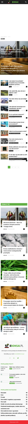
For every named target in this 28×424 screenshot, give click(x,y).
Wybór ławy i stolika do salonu (16, 367)
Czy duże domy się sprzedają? (18, 99)
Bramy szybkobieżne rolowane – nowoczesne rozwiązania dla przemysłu (13, 251)
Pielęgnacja (12, 383)
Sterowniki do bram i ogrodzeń (9, 411)
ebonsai (2, 56)
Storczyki (11, 150)
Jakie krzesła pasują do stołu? (18, 131)
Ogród (10, 94)
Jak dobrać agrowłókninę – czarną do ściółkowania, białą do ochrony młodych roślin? (13, 329)
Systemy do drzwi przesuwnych (15, 116)
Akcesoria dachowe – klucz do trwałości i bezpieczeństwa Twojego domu (12, 224)
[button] (26, 2)
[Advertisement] (14, 20)
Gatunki (11, 377)
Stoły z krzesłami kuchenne (14, 133)
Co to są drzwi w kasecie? (16, 114)
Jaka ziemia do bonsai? (15, 381)
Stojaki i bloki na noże (13, 142)
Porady (3, 397)
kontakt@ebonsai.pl (19, 354)
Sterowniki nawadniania (14, 110)
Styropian (3, 392)
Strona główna (4, 36)
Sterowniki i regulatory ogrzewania (11, 399)
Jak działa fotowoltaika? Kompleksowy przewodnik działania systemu (16, 82)
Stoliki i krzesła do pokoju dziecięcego (12, 404)
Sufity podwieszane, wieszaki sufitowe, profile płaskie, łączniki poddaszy (16, 159)
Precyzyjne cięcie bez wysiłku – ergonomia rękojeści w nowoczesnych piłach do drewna (13, 303)
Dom (2, 47)
